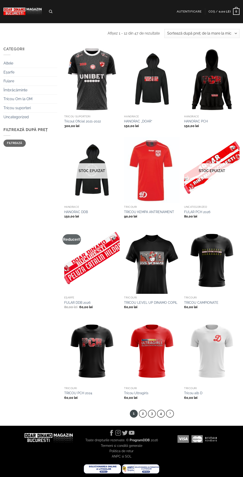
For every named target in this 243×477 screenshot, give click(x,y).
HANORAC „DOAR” (138, 121)
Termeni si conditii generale (121, 446)
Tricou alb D (193, 393)
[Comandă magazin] (202, 33)
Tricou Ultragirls (136, 393)
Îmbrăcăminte (15, 90)
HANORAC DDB (76, 212)
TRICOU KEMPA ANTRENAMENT (149, 212)
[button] (189, 11)
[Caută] (50, 11)
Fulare (8, 81)
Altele (8, 63)
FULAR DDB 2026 (77, 302)
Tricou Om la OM (17, 99)
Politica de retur (121, 451)
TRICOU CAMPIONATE (201, 302)
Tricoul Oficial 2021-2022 (82, 121)
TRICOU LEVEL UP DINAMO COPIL (150, 302)
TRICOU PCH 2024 (78, 393)
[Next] (170, 414)
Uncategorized (16, 117)
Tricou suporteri (17, 108)
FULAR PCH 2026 (197, 212)
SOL (128, 456)
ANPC (116, 456)
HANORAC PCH (196, 121)
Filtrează (14, 143)
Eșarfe (8, 72)
